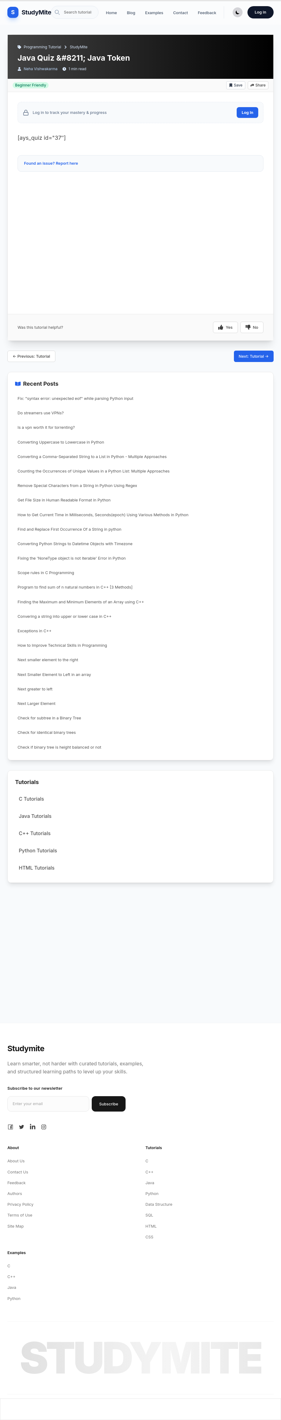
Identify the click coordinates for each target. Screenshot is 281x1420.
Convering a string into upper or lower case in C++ (64, 616)
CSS (150, 1237)
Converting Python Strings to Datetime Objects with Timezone (75, 543)
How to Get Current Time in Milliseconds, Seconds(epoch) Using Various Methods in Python (103, 515)
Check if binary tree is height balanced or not (59, 747)
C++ (150, 1172)
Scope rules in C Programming (46, 572)
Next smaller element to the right (48, 660)
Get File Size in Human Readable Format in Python (64, 500)
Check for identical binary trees (47, 732)
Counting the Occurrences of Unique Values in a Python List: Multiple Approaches (94, 471)
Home (111, 12)
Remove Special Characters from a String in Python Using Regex (77, 485)
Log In (247, 112)
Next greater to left (35, 689)
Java (150, 1183)
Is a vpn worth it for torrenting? (46, 427)
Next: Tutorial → (254, 356)
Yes (225, 327)
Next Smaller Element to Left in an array (54, 674)
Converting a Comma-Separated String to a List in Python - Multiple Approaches (92, 456)
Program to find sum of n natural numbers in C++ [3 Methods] (75, 587)
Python (152, 1193)
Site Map (15, 1226)
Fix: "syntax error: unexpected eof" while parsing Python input (75, 398)
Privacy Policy (20, 1204)
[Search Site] (74, 12)
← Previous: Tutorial (31, 356)
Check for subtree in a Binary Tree (49, 718)
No (252, 327)
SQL (149, 1215)
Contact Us (17, 1172)
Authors (14, 1193)
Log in (260, 12)
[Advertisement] (140, 192)
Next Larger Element (36, 703)
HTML (151, 1226)
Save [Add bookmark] (236, 85)
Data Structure (159, 1204)
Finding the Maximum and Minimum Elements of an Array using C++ (81, 602)
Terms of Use (19, 1215)
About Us (16, 1161)
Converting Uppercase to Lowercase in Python (61, 442)
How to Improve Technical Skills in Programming (62, 645)
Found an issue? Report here (51, 163)
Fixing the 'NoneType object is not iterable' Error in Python (72, 558)
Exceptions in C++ (34, 631)
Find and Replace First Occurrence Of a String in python (69, 529)
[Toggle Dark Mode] (238, 12)
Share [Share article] (258, 85)
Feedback (207, 12)
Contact (180, 12)
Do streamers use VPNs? (41, 413)
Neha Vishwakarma (41, 68)
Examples (154, 12)
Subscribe (108, 1104)
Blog (131, 12)
